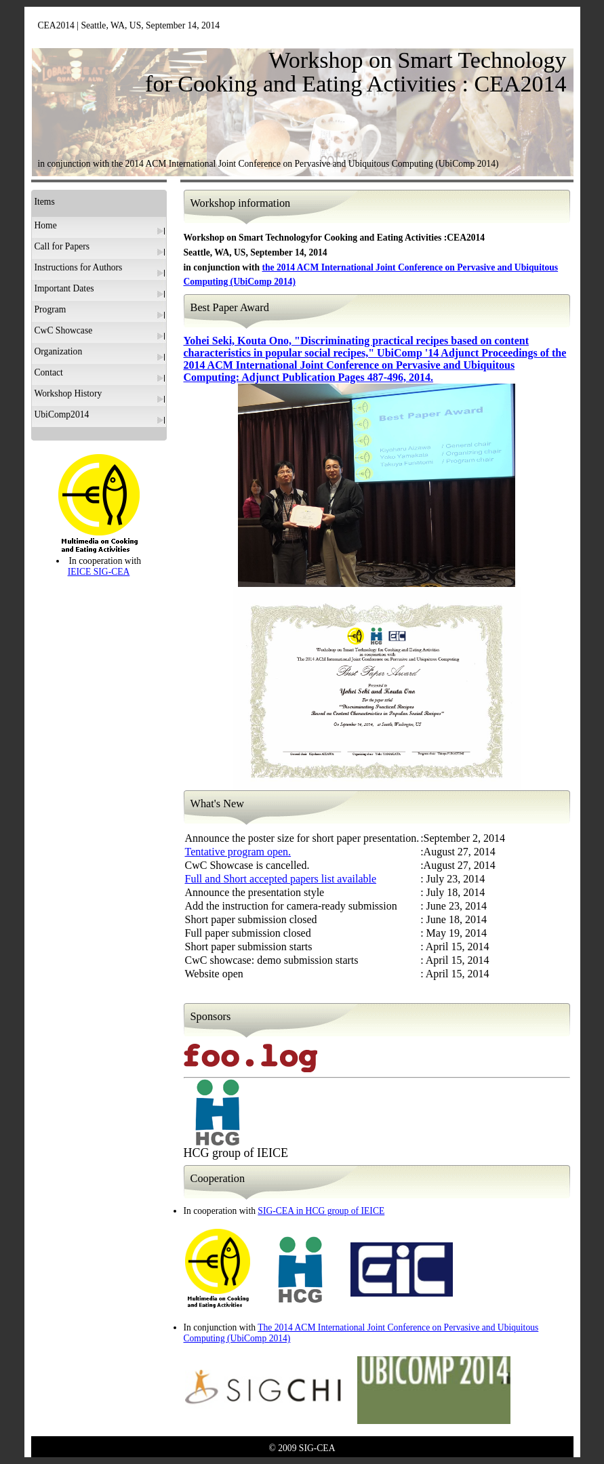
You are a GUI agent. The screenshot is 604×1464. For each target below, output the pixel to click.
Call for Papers (62, 246)
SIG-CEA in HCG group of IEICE (321, 1211)
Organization (59, 351)
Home (46, 225)
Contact (49, 372)
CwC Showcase (64, 330)
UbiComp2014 (62, 414)
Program (50, 309)
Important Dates (64, 288)
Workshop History (68, 393)
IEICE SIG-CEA (99, 572)
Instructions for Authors (79, 267)
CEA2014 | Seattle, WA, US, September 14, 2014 (129, 25)
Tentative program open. (238, 851)
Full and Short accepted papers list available (281, 878)
